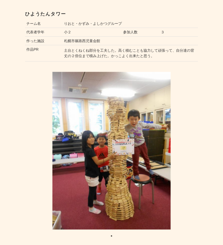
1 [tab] (111, 236)
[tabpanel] (111, 150)
